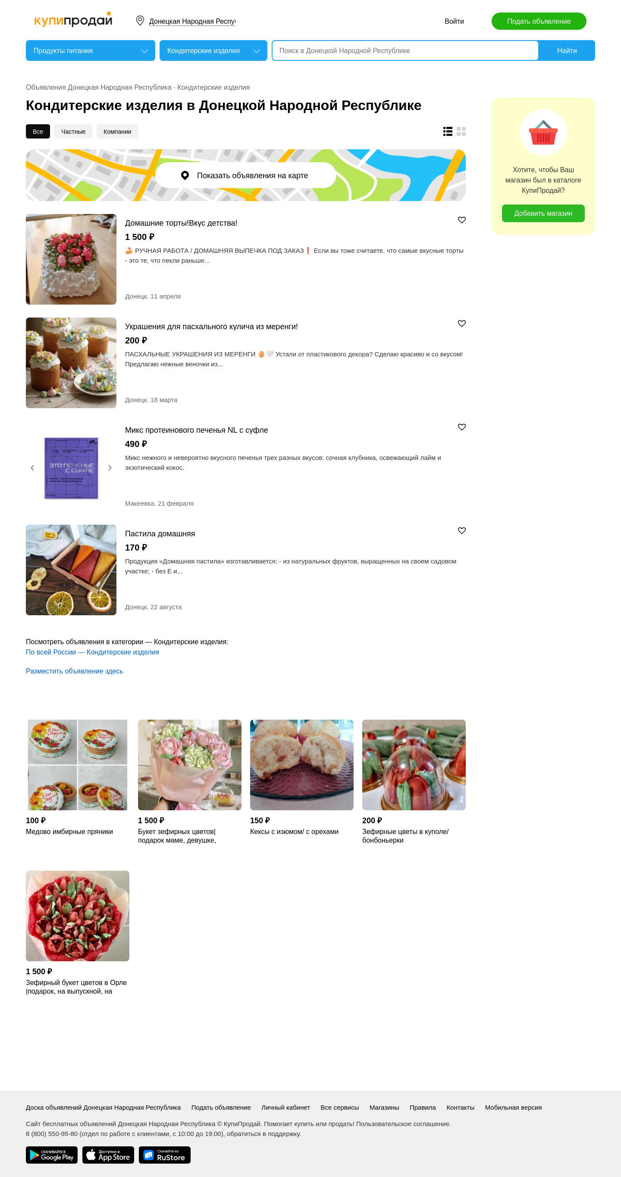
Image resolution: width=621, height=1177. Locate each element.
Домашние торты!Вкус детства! (181, 223)
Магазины (384, 1107)
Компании (117, 131)
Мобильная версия (513, 1107)
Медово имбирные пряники (69, 831)
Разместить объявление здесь (74, 671)
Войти (454, 21)
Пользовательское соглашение (402, 1123)
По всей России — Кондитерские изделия (92, 652)
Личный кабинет (285, 1107)
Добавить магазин (543, 213)
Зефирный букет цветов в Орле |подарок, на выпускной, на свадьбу (76, 987)
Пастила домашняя (160, 533)
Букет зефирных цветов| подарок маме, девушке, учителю (177, 836)
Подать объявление (539, 21)
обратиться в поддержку (263, 1133)
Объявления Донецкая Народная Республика (99, 87)
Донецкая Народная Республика (201, 21)
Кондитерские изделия (213, 87)
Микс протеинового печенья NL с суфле (196, 430)
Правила (423, 1107)
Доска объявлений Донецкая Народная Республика (103, 1107)
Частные (73, 131)
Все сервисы (340, 1107)
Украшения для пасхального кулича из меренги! (211, 326)
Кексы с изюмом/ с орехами (294, 831)
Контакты (460, 1107)
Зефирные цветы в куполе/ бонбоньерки (405, 836)
